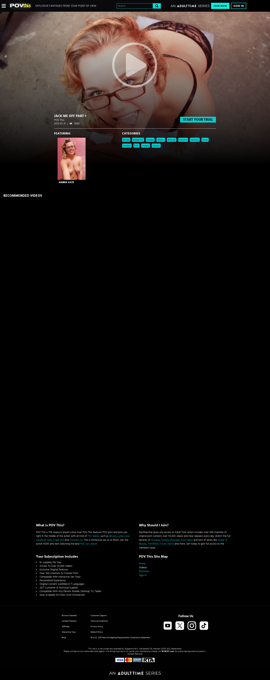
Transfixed (153, 543)
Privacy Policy (97, 626)
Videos (143, 567)
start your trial (198, 119)
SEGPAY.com (168, 651)
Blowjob (171, 140)
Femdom (195, 140)
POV (136, 146)
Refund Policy (97, 632)
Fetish (205, 140)
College (150, 140)
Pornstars (144, 571)
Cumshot (183, 140)
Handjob (127, 146)
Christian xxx (76, 540)
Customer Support (99, 615)
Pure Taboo (187, 540)
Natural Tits (138, 140)
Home (142, 563)
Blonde (126, 140)
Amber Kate (66, 182)
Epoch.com (79, 651)
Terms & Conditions (99, 621)
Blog (64, 637)
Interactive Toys (69, 632)
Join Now (220, 6)
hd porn (156, 146)
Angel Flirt (58, 540)
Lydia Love (123, 536)
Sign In (238, 6)
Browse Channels (69, 615)
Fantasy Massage (170, 540)
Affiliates (66, 626)
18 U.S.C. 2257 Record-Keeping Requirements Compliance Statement (120, 637)
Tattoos (160, 140)
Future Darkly (167, 543)
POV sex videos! (88, 543)
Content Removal (135, 654)
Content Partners (69, 621)
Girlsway (155, 540)
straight (145, 146)
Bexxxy (113, 536)
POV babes (93, 536)
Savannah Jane (44, 540)
